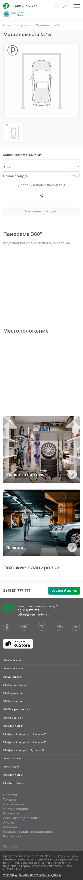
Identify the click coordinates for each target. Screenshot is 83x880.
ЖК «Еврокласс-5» (13, 725)
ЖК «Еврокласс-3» (13, 774)
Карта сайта (13, 836)
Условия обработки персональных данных (32, 875)
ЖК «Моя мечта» (12, 701)
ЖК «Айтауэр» (11, 766)
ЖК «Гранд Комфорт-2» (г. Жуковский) (24, 742)
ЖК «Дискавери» (12, 676)
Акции (8, 822)
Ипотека (10, 827)
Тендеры (10, 799)
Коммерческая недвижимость (28, 831)
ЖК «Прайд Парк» (13, 717)
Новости (10, 795)
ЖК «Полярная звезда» (16, 709)
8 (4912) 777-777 (25, 6)
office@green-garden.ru (33, 614)
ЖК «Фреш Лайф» (13, 783)
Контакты (11, 813)
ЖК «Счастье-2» (12, 758)
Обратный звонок (64, 590)
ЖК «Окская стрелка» (15, 685)
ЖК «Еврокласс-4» (13, 693)
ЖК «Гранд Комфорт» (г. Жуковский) (23, 750)
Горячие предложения (21, 818)
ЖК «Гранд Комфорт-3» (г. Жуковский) (24, 734)
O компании (13, 804)
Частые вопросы (16, 809)
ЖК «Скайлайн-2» (13, 668)
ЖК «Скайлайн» (12, 660)
